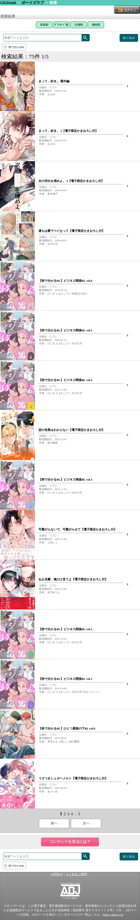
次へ (86, 823)
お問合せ (57, 874)
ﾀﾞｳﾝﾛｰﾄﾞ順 (61, 24)
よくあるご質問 (76, 874)
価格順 (96, 24)
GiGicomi (8, 3)
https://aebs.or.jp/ (113, 914)
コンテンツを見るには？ (70, 842)
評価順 (79, 24)
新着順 (44, 24)
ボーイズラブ (33, 3)
